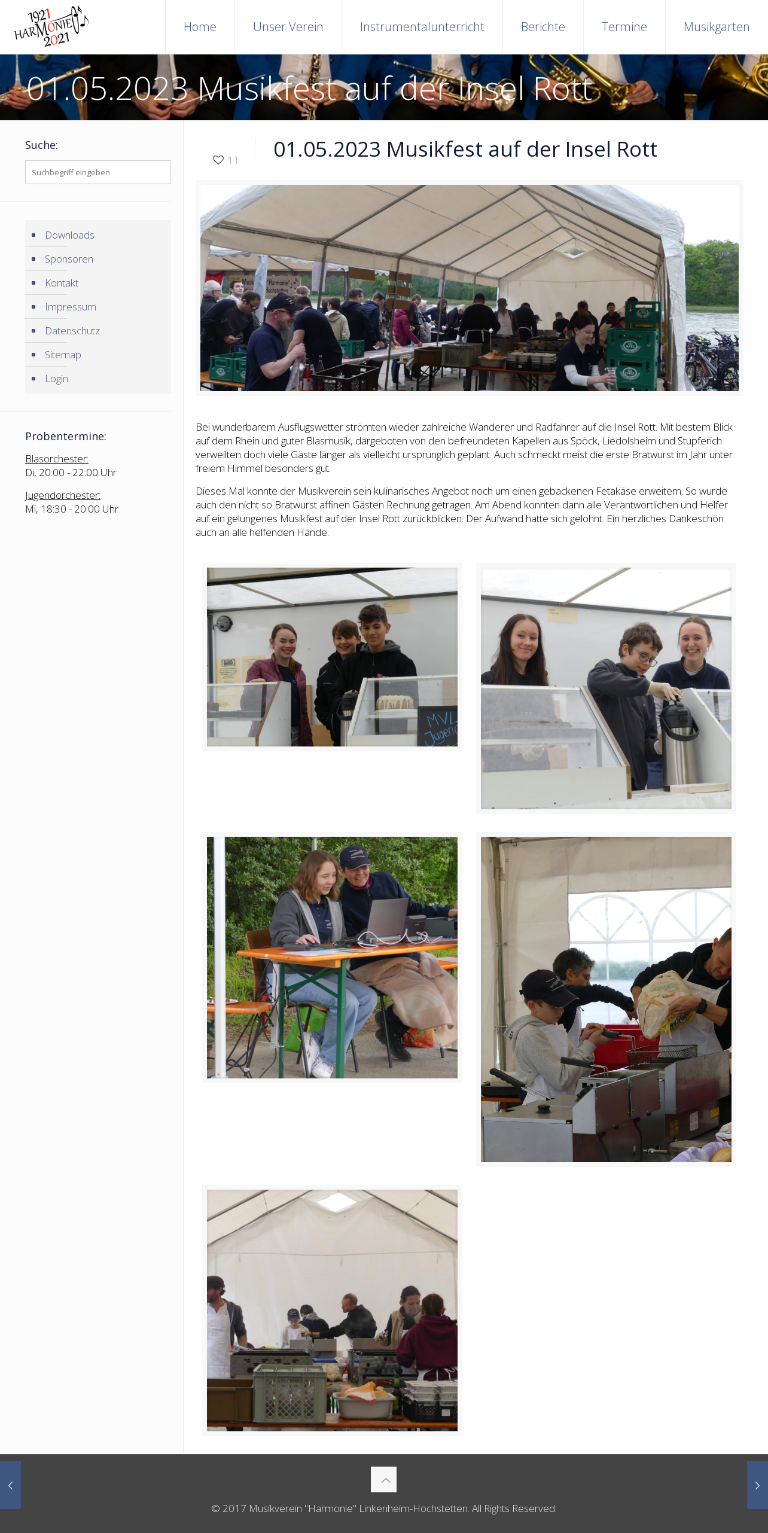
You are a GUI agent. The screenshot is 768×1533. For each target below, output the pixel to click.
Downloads (70, 235)
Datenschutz (72, 330)
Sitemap (63, 354)
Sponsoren (69, 259)
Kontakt (61, 282)
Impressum (70, 306)
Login (56, 378)
